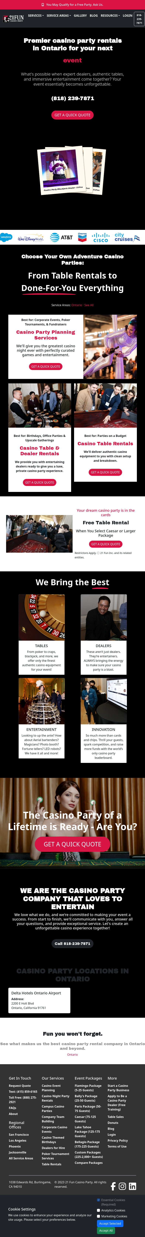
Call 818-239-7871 (72, 944)
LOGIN (127, 16)
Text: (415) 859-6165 (23, 1092)
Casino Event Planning (51, 1088)
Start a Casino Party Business (118, 1088)
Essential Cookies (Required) (113, 1202)
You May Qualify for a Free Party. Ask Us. (74, 5)
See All (88, 305)
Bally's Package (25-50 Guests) (86, 1098)
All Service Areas (21, 1158)
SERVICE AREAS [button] (58, 16)
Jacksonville (17, 1152)
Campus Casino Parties (53, 1108)
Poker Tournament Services (55, 1156)
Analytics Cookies (113, 1210)
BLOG (94, 16)
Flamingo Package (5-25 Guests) (88, 1088)
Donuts (113, 1123)
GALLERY (80, 16)
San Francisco (19, 1135)
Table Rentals (51, 1164)
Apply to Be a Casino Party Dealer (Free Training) (117, 1102)
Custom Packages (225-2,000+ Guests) (89, 1154)
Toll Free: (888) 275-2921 (23, 1100)
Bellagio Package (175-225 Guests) (87, 1144)
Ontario (72, 1055)
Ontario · (77, 305)
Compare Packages (89, 1163)
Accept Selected (110, 1223)
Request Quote (20, 1086)
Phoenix (15, 1146)
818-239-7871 (139, 19)
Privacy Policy (118, 1140)
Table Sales (116, 1117)
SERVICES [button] (35, 16)
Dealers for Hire (53, 1148)
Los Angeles (17, 1140)
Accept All (106, 1230)
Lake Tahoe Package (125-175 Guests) (87, 1131)
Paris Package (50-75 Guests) (88, 1108)
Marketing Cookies (114, 1216)
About (13, 1114)
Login (112, 1135)
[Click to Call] (43, 5)
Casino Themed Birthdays (53, 1140)
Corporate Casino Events (54, 1129)
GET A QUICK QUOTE (72, 114)
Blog (111, 1129)
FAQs (12, 1108)
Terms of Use (117, 1146)
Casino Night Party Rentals (55, 1098)
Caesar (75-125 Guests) (85, 1119)
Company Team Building (53, 1119)
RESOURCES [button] (109, 16)
